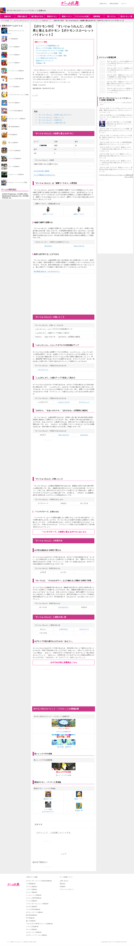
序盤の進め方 (22, 16)
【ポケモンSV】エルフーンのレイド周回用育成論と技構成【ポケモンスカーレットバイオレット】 (115, 143)
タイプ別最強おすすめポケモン (44, 175)
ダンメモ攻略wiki (31, 929)
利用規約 (62, 886)
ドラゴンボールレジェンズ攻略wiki (37, 904)
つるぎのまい (63, 629)
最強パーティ (67, 16)
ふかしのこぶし (43, 369)
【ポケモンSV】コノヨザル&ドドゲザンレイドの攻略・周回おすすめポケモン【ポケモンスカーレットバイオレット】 (115, 137)
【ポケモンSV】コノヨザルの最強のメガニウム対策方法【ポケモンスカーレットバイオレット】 (119, 63)
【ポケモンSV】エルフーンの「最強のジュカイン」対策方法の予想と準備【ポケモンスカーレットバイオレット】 (115, 156)
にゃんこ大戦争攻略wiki (33, 898)
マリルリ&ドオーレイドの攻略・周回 (49, 53)
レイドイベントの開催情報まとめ (47, 46)
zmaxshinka (42, 85)
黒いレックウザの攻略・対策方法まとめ (50, 48)
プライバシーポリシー (67, 889)
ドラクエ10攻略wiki (32, 926)
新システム (111, 16)
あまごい (43, 629)
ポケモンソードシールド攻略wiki (36, 935)
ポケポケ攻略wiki (31, 906)
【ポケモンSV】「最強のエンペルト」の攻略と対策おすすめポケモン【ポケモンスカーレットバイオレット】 (119, 83)
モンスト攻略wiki (31, 892)
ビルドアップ (84, 629)
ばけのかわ (48, 246)
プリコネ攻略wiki (31, 901)
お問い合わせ (64, 881)
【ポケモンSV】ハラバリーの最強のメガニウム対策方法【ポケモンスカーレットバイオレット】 (119, 70)
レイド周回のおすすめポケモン (47, 58)
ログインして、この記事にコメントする (53, 833)
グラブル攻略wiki (31, 886)
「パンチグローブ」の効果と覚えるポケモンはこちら (63, 532)
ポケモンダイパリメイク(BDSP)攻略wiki (39, 881)
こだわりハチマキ (63, 402)
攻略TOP (7, 16)
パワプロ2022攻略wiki (33, 909)
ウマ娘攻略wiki (31, 884)
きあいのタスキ (79, 246)
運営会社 (62, 884)
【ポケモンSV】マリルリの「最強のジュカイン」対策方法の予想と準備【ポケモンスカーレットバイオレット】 (115, 169)
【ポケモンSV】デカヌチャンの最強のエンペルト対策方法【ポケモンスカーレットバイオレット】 (119, 90)
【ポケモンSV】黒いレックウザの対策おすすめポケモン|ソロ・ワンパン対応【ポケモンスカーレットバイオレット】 (115, 117)
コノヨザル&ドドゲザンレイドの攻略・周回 (51, 56)
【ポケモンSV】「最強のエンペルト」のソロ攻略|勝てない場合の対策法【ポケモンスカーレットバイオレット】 (119, 77)
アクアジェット (84, 402)
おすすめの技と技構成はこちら (63, 662)
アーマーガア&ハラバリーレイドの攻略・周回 (52, 51)
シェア (35, 95)
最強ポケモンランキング (44, 61)
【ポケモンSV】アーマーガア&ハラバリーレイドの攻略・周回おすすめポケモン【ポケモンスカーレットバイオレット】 (115, 110)
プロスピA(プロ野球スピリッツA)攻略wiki (39, 924)
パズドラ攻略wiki (31, 889)
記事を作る (103, 3)
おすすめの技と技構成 (41, 171)
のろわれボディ (63, 607)
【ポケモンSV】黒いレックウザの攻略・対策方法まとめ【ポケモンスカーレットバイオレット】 (119, 124)
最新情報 (96, 16)
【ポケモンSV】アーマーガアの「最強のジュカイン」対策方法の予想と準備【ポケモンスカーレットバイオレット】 (115, 149)
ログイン (124, 3)
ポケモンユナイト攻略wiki (34, 912)
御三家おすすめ (37, 16)
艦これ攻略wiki (31, 921)
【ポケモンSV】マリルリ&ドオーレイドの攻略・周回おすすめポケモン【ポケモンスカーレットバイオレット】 (115, 130)
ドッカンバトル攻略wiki (33, 895)
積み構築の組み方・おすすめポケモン (47, 271)
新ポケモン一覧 (126, 16)
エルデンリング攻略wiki (33, 932)
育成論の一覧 (40, 63)
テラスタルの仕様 (81, 16)
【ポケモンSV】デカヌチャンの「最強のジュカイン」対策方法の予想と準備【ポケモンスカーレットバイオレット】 (115, 162)
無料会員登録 (114, 3)
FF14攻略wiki (30, 918)
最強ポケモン (52, 16)
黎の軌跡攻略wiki (31, 915)
